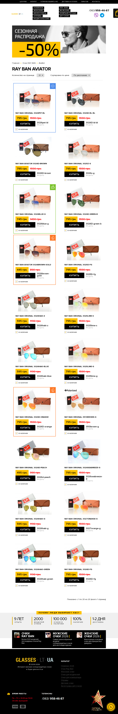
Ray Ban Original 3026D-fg (78, 569)
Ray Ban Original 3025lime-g (79, 366)
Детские (64, 16)
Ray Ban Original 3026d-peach (31, 468)
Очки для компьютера (71, 677)
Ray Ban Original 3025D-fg (78, 265)
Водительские (41, 18)
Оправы (38, 16)
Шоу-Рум (23, 2)
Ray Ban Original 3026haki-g (30, 519)
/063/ (99, 10)
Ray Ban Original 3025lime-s (79, 316)
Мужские (64, 10)
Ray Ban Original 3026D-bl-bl (79, 113)
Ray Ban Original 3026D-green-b (81, 214)
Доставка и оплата (69, 2)
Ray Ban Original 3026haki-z (30, 316)
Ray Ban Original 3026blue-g (30, 214)
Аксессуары (40, 13)
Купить (25, 123)
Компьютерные (68, 13)
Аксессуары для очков (71, 686)
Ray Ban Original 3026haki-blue (32, 366)
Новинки (38, 8)
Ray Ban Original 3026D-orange (32, 417)
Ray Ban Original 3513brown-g (80, 417)
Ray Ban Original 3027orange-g (81, 519)
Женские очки (67, 672)
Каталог (33, 2)
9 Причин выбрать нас (49, 2)
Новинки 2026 (67, 666)
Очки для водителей (70, 674)
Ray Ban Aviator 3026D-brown (31, 164)
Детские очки (67, 683)
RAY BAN (64, 8)
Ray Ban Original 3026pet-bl (30, 113)
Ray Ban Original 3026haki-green (32, 569)
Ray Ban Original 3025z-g (77, 164)
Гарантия (84, 2)
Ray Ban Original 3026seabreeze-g (82, 468)
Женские (38, 10)
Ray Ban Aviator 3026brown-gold (33, 265)
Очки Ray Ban (67, 669)
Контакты (96, 2)
